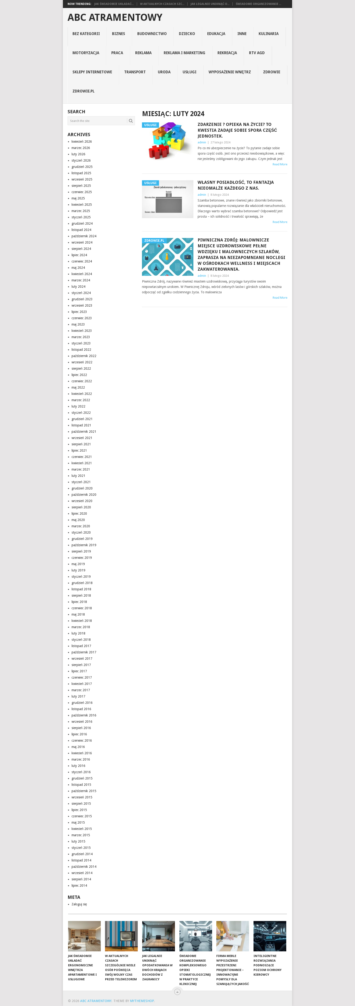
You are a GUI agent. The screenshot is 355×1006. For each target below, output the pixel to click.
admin (202, 142)
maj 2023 (78, 324)
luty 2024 (78, 286)
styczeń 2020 (81, 532)
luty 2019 (78, 570)
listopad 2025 (81, 173)
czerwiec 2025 (82, 192)
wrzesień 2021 (82, 438)
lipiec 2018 (79, 602)
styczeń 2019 (81, 576)
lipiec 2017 (79, 671)
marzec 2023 (81, 337)
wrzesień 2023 (82, 305)
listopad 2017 (81, 646)
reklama (143, 53)
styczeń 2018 (81, 639)
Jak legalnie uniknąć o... (210, 4)
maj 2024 (78, 267)
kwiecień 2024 (82, 274)
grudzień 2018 (82, 583)
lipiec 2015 (79, 810)
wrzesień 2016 (82, 721)
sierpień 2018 (81, 595)
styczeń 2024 (81, 293)
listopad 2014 (81, 860)
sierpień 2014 (81, 879)
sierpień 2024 (81, 249)
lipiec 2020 (79, 513)
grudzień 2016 (82, 703)
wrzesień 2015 (82, 797)
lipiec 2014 (79, 885)
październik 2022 (84, 356)
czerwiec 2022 (82, 381)
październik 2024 (84, 236)
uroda (164, 72)
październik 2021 (84, 431)
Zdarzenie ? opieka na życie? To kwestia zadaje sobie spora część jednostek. (237, 130)
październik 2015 (84, 791)
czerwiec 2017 (82, 677)
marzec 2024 (81, 280)
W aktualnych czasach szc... (162, 4)
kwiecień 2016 (82, 753)
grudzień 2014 (82, 854)
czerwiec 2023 (82, 318)
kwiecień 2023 (82, 331)
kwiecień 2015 (82, 829)
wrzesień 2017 (82, 658)
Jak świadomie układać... (114, 4)
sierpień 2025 (81, 186)
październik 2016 (84, 715)
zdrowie (271, 72)
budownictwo (152, 34)
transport (135, 72)
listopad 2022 (81, 349)
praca (117, 53)
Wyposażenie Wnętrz (230, 72)
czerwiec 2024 (82, 261)
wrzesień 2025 (82, 179)
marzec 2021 (81, 469)
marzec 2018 (81, 627)
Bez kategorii (86, 34)
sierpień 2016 (81, 728)
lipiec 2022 (79, 375)
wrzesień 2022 (82, 362)
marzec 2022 (81, 400)
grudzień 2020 (82, 488)
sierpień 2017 (81, 665)
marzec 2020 (81, 526)
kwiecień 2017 (82, 684)
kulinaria (269, 34)
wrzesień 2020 (82, 501)
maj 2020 (78, 520)
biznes (118, 34)
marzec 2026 (81, 148)
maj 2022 (78, 387)
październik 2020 (84, 494)
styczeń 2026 (81, 160)
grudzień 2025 (82, 167)
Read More (280, 164)
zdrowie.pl (83, 91)
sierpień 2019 (81, 551)
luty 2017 (78, 696)
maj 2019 (78, 564)
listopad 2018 (81, 589)
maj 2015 (78, 822)
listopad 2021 (81, 425)
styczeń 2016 (81, 772)
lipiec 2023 (79, 312)
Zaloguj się (79, 904)
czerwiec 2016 (82, 740)
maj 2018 (78, 614)
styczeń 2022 (81, 412)
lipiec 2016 (79, 734)
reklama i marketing (184, 53)
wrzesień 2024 (82, 242)
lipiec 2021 (79, 450)
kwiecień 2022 (82, 394)
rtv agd (257, 53)
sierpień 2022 (81, 368)
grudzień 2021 (82, 419)
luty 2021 (78, 476)
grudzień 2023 (82, 299)
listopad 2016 (81, 709)
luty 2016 (78, 766)
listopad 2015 (81, 784)
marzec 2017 (81, 690)
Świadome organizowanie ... (258, 4)
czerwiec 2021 (82, 457)
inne (241, 34)
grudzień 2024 (82, 223)
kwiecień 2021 (82, 463)
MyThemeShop (142, 1001)
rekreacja (227, 53)
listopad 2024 (81, 230)
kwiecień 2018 (82, 621)
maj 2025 (78, 198)
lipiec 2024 (79, 255)
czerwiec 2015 (82, 816)
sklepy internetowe (92, 72)
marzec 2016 (81, 759)
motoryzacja (85, 53)
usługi (190, 72)
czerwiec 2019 (82, 558)
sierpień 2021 (81, 444)
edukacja (216, 34)
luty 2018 (78, 633)
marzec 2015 (81, 835)
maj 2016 (78, 747)
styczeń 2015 (81, 848)
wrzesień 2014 (82, 873)
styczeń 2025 (81, 217)
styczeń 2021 (81, 482)
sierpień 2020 (81, 507)
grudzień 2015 (82, 778)
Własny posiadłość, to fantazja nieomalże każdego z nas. (236, 185)
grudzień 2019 (82, 539)
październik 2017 (84, 652)
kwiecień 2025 (82, 204)
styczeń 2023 (81, 343)
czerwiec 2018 (82, 608)
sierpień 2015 (81, 803)
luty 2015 (78, 841)
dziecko (187, 34)
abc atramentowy (115, 17)
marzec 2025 (81, 211)
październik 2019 (84, 545)
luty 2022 (78, 406)
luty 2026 (78, 154)
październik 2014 (84, 866)
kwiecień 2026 (82, 141)
